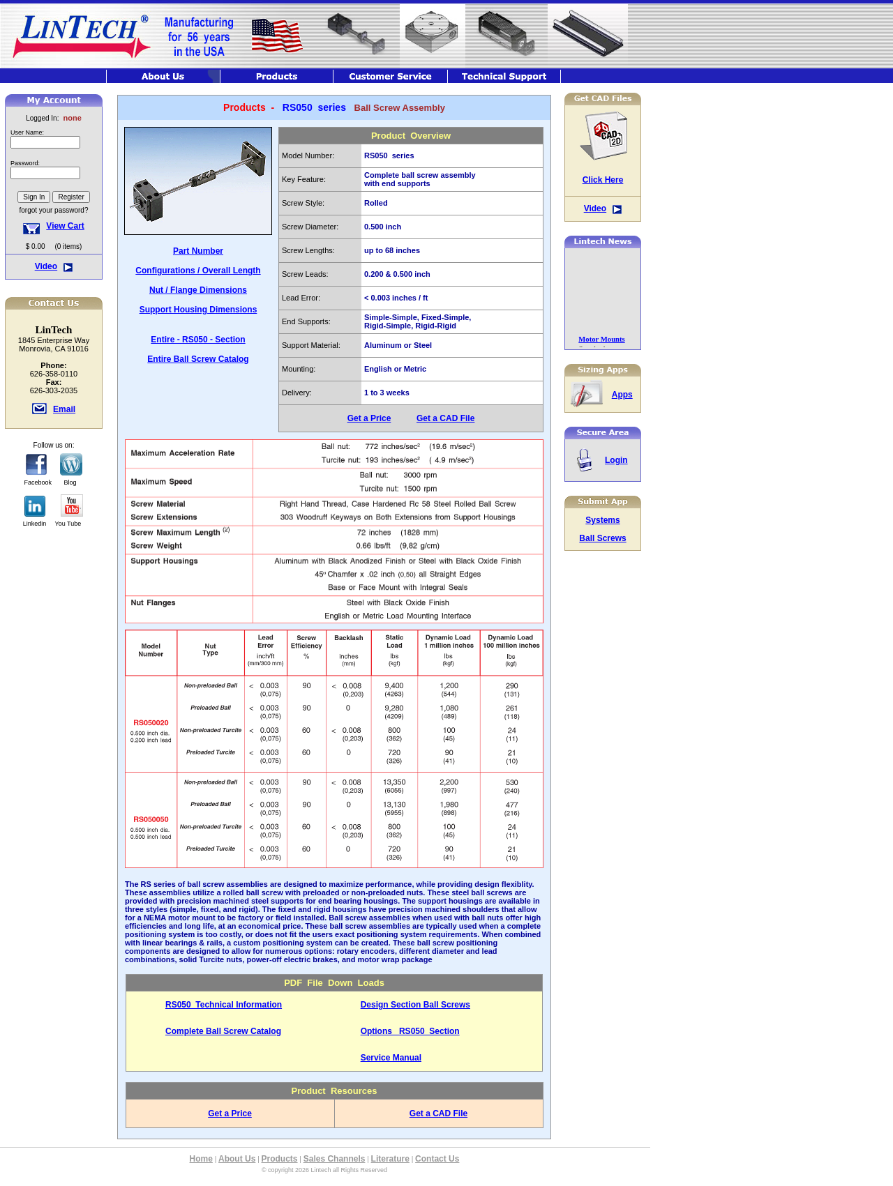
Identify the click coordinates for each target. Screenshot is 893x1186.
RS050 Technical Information (223, 1005)
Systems (602, 520)
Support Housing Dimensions (198, 309)
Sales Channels (334, 1159)
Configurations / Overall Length (197, 270)
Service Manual (391, 1058)
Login (616, 460)
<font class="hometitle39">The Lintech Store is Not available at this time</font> (54, 174)
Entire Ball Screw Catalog (197, 359)
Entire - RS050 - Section (198, 339)
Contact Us (437, 1159)
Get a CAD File (445, 418)
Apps (622, 395)
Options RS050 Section (410, 1031)
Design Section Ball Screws (415, 1005)
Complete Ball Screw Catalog (223, 1031)
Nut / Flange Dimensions (198, 290)
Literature (390, 1159)
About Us (236, 1159)
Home (201, 1159)
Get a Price (369, 418)
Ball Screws (602, 538)
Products (280, 1159)
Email (64, 409)
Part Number (198, 251)
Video (46, 266)
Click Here (603, 180)
